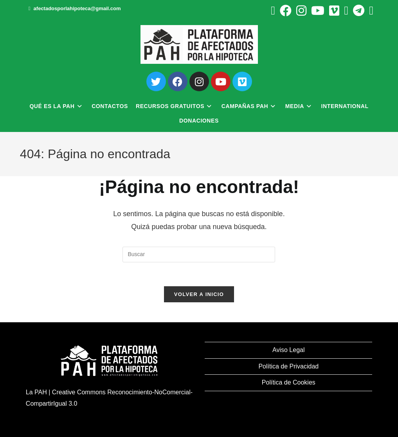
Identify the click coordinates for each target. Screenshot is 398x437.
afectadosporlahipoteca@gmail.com (77, 8)
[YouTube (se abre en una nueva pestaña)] (318, 10)
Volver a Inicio (199, 294)
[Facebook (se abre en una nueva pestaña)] (285, 10)
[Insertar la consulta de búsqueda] (198, 254)
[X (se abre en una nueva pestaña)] (272, 10)
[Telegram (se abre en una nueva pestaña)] (359, 10)
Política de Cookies (288, 382)
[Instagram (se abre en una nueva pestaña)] (301, 10)
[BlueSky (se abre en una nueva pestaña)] (346, 10)
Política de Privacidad (288, 366)
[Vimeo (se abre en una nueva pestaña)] (334, 10)
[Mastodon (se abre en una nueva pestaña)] (370, 10)
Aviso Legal (288, 350)
